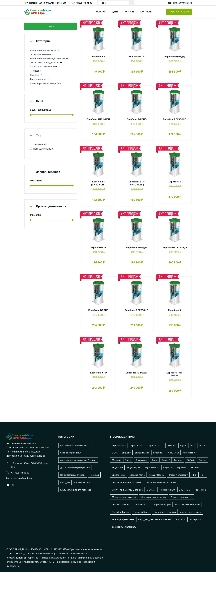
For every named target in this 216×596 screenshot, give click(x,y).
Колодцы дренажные (180, 535)
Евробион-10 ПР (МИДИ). (175, 383)
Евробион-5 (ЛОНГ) (137, 119)
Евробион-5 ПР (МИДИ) (98, 121)
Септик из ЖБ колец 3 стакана (129, 506)
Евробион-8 (175, 184)
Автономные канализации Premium (80, 469)
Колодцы (36, 80)
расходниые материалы (125, 550)
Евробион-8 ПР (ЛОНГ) (136, 318)
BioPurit (129, 476)
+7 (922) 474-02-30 (82, 2)
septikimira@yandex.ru (180, 2)
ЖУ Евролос (173, 543)
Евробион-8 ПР (98, 250)
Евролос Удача (183, 483)
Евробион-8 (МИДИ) (136, 250)
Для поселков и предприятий (48, 67)
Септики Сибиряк (151, 520)
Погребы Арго (173, 520)
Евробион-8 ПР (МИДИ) (174, 252)
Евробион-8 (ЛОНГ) (98, 316)
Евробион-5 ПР (136, 56)
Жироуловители (40, 84)
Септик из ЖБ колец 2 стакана (166, 498)
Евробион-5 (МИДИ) (175, 56)
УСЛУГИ (129, 11)
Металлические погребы (126, 528)
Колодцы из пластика (124, 535)
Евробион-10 (175, 316)
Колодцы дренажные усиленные (130, 543)
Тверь (149, 469)
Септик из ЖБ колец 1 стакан (128, 498)
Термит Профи (120, 491)
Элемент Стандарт (143, 491)
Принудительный (43, 154)
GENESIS (154, 506)
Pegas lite (117, 483)
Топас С (190, 469)
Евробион (172, 461)
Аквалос (176, 454)
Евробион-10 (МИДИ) (136, 381)
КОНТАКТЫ (145, 11)
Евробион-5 (98, 56)
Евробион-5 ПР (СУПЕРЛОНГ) (136, 186)
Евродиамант (155, 461)
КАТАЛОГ (101, 11)
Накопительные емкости (45, 71)
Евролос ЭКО (163, 483)
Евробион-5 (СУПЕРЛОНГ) (98, 186)
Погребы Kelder (176, 528)
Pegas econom (194, 476)
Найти (50, 26)
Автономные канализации (46, 51)
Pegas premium (172, 506)
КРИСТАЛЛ (189, 461)
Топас (178, 469)
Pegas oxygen (174, 476)
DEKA (126, 461)
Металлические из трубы (175, 513)
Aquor (188, 454)
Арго (198, 454)
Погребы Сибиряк (195, 520)
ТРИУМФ (147, 483)
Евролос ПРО (119, 454)
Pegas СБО (157, 476)
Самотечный (40, 149)
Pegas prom (118, 513)
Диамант (138, 461)
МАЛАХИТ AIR (120, 469)
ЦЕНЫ (115, 11)
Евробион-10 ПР (98, 381)
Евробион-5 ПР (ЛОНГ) (174, 121)
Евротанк (132, 483)
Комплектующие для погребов (49, 88)
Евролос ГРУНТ (159, 454)
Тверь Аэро (164, 469)
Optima (142, 476)
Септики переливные (43, 55)
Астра (115, 461)
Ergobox (116, 476)
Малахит (137, 469)
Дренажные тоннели (152, 535)
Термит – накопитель (124, 520)
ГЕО (161, 491)
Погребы (36, 76)
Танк (170, 491)
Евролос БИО (138, 454)
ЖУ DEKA (158, 543)
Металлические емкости (143, 513)
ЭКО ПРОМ (191, 506)
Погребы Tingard (153, 528)
